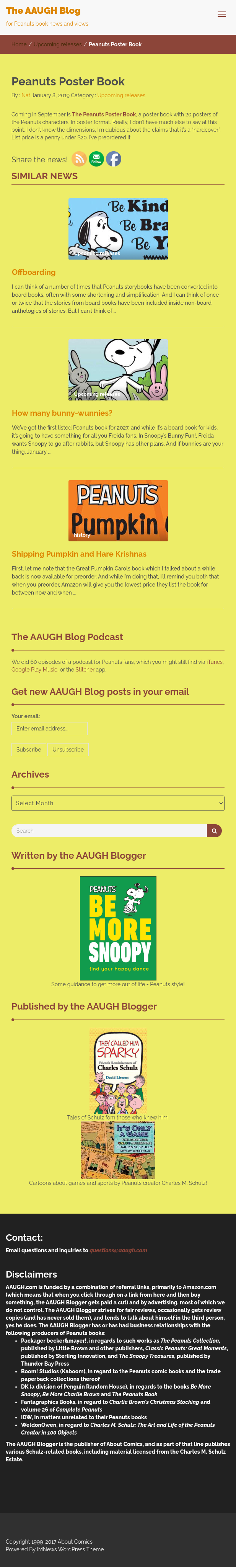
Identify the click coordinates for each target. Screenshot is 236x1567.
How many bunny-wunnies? (62, 413)
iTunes (215, 662)
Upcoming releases (58, 44)
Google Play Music (34, 670)
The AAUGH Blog (43, 10)
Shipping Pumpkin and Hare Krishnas (79, 554)
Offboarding (34, 272)
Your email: (25, 716)
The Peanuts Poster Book (104, 114)
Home (19, 44)
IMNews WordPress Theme (70, 1549)
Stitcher (85, 670)
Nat (25, 95)
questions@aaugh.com (118, 1250)
